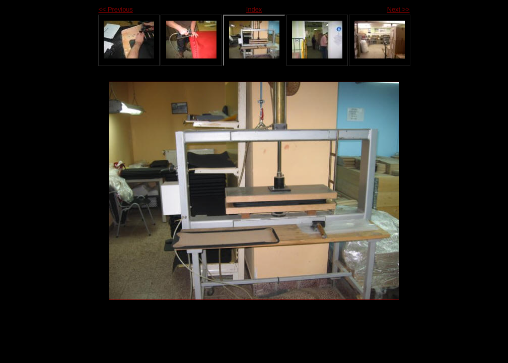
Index (254, 9)
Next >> (398, 9)
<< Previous (116, 9)
